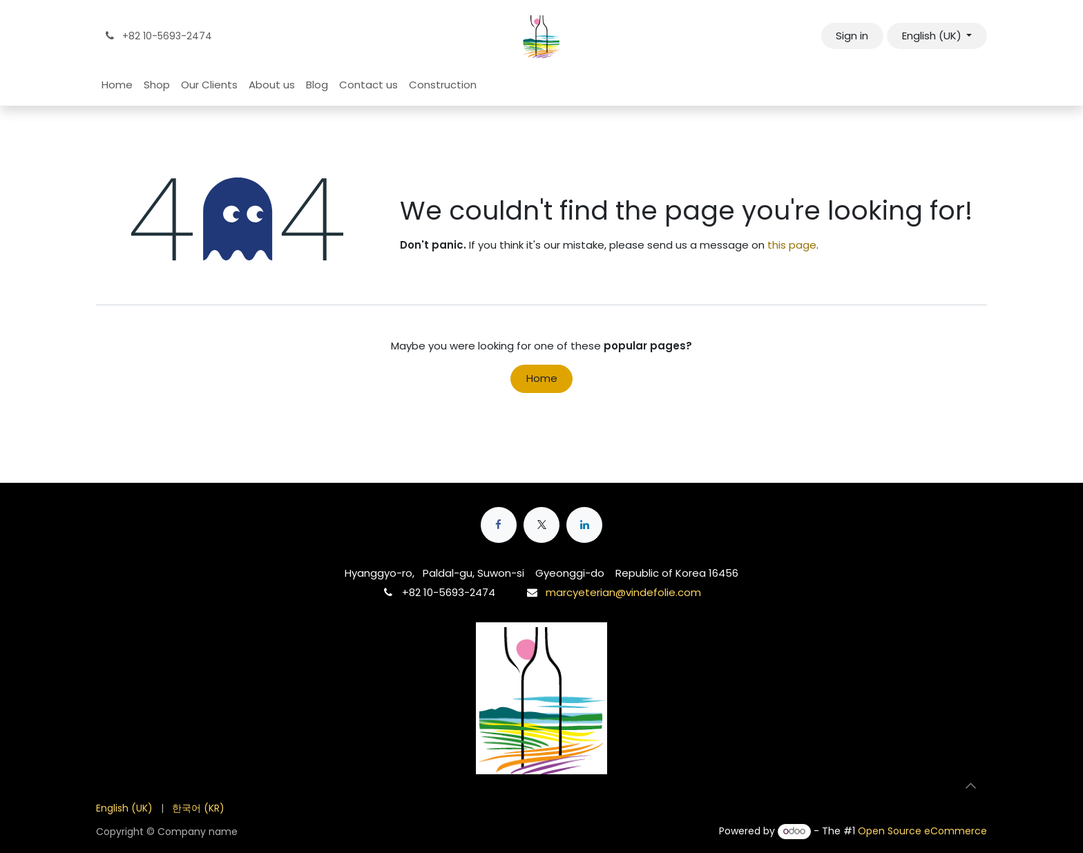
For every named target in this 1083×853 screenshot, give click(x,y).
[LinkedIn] (584, 525)
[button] (970, 785)
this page (791, 245)
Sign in (852, 35)
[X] (541, 525)
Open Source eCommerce (922, 831)
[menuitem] (117, 85)
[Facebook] (499, 525)
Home (541, 378)
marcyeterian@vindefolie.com (623, 592)
